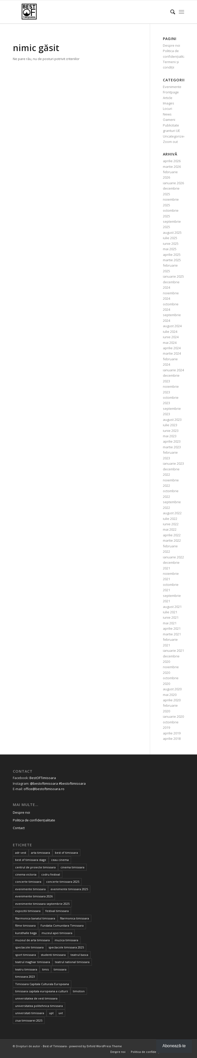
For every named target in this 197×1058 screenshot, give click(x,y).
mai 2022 (169, 529)
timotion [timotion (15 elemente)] (79, 991)
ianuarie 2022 (173, 557)
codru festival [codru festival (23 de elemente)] (50, 874)
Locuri (167, 108)
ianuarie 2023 (173, 463)
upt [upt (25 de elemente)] (51, 1013)
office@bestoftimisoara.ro (44, 789)
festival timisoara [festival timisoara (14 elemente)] (57, 911)
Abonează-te (174, 1046)
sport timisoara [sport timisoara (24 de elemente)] (25, 955)
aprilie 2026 (172, 161)
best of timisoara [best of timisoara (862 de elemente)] (66, 853)
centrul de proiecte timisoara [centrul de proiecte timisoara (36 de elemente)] (35, 867)
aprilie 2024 (172, 348)
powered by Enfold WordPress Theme (95, 1046)
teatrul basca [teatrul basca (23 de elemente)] (79, 955)
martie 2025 (172, 260)
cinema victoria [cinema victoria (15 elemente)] (25, 874)
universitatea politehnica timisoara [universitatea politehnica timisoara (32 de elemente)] (39, 1006)
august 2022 (172, 513)
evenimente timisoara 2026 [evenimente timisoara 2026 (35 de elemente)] (34, 896)
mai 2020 (169, 694)
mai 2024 (169, 342)
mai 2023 (169, 436)
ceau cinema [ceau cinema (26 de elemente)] (60, 860)
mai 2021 (169, 623)
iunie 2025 (171, 243)
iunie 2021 (171, 617)
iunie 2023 (171, 430)
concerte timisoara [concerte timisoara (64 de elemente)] (28, 882)
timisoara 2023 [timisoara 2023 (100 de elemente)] (25, 976)
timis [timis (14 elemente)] (45, 969)
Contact (19, 828)
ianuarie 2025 (173, 276)
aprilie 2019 (172, 733)
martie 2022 (172, 540)
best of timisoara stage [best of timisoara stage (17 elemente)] (30, 860)
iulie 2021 (170, 612)
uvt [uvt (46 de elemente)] (60, 1013)
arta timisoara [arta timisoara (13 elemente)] (40, 853)
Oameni (169, 119)
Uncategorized (174, 136)
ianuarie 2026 (173, 183)
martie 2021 (172, 634)
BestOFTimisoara (42, 777)
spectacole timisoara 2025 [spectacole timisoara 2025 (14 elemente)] (66, 947)
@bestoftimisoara (44, 783)
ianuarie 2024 (173, 370)
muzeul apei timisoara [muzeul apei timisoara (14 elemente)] (57, 933)
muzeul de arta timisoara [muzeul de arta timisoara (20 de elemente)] (32, 940)
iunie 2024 (171, 337)
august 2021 (172, 606)
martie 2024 (172, 353)
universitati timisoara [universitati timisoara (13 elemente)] (29, 1013)
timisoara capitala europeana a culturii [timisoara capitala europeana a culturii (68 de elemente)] (41, 991)
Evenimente (172, 86)
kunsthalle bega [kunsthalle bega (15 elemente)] (26, 933)
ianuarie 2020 (173, 716)
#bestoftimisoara (72, 783)
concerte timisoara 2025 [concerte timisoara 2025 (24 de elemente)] (62, 882)
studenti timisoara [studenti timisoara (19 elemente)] (53, 955)
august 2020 (172, 689)
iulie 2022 (170, 518)
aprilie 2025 (172, 254)
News (167, 114)
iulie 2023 (170, 425)
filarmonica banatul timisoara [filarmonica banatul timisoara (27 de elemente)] (35, 918)
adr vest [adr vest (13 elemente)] (20, 853)
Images (168, 103)
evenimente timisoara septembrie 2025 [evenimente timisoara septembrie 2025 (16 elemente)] (42, 904)
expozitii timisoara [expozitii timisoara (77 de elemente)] (28, 911)
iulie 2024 (170, 331)
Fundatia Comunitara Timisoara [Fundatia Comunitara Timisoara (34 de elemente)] (62, 925)
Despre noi (171, 45)
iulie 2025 (170, 238)
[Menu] (181, 12)
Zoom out (170, 141)
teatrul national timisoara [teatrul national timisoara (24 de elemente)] (72, 962)
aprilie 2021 (172, 628)
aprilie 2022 (172, 535)
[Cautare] (170, 11)
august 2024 (172, 326)
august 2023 (172, 419)
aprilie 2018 (172, 738)
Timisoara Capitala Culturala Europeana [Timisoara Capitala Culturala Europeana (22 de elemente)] (42, 984)
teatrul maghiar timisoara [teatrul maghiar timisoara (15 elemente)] (32, 962)
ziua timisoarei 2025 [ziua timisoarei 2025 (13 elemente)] (28, 1020)
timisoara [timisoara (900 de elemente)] (60, 969)
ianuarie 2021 (173, 650)
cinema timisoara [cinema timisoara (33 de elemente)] (72, 867)
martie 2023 (172, 447)
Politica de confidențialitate (34, 820)
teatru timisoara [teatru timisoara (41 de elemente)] (26, 969)
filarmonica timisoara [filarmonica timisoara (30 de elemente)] (74, 918)
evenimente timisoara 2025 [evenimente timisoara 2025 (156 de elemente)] (69, 889)
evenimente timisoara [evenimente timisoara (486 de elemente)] (30, 889)
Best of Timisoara (55, 1046)
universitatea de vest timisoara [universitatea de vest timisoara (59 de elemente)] (36, 998)
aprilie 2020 (172, 700)
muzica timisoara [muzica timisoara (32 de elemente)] (66, 940)
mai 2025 (169, 249)
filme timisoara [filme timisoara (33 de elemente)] (25, 925)
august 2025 (172, 232)
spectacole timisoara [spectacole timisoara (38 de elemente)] (29, 947)
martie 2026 (172, 166)
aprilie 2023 (172, 441)
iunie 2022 (171, 524)
